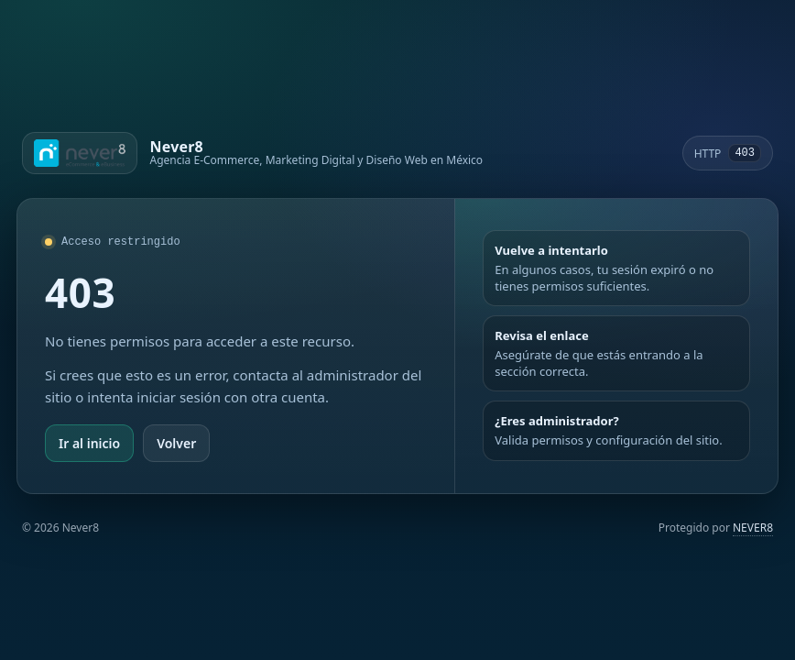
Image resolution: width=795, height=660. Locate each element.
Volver (176, 443)
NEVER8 (753, 527)
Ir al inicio (89, 443)
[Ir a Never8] (252, 153)
